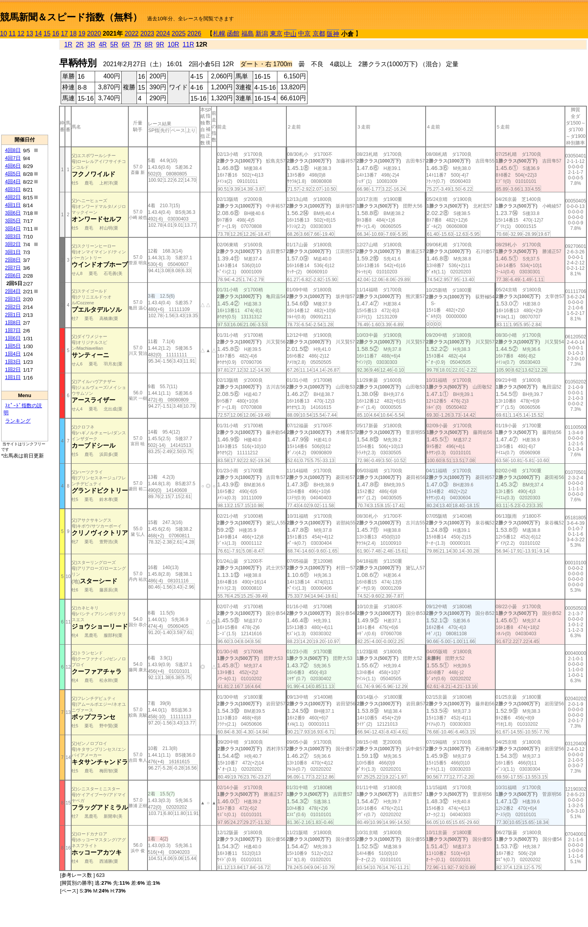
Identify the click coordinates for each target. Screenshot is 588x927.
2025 (179, 33)
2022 (132, 33)
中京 (304, 33)
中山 (290, 34)
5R (114, 44)
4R (102, 44)
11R (188, 44)
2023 (147, 33)
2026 (194, 33)
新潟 (261, 33)
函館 (233, 33)
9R (160, 44)
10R (173, 44)
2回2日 (13, 307)
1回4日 (13, 354)
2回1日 (13, 315)
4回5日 (13, 174)
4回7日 (13, 158)
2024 (163, 33)
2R (80, 44)
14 (38, 33)
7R (137, 44)
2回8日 (13, 260)
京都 (319, 33)
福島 (247, 33)
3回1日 (13, 252)
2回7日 (13, 268)
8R (149, 44)
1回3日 (13, 362)
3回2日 (13, 244)
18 (73, 33)
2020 (94, 33)
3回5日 (13, 221)
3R (91, 44)
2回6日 (13, 275)
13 (29, 33)
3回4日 (13, 228)
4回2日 (13, 197)
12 (21, 33)
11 (12, 33)
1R (68, 44)
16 (55, 33)
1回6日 (13, 338)
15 (46, 33)
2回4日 (13, 291)
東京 (276, 33)
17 (64, 33)
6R (125, 44)
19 (81, 33)
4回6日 (13, 166)
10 (3, 33)
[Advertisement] (24, 87)
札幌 (219, 33)
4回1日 (13, 205)
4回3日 (13, 189)
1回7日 (13, 330)
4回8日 (13, 150)
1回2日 (13, 369)
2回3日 (13, 299)
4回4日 (13, 181)
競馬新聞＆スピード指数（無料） (71, 17)
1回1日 (13, 377)
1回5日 (13, 346)
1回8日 (13, 322)
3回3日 (13, 236)
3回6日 (13, 213)
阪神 (333, 34)
